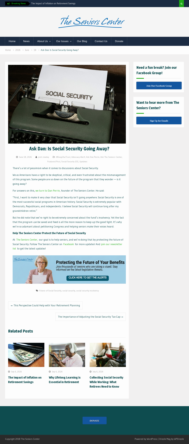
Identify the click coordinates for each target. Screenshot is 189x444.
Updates (83, 161)
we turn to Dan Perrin (47, 190)
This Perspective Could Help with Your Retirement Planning (47, 305)
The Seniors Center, (27, 239)
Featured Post (53, 161)
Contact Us (101, 41)
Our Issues (62, 41)
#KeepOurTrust (63, 157)
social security (68, 290)
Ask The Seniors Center (111, 157)
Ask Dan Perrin (92, 157)
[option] (58, 3)
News (26, 41)
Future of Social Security (50, 290)
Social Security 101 (69, 161)
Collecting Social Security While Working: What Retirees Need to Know (106, 382)
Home (12, 41)
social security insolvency (87, 290)
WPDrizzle (179, 439)
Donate (119, 41)
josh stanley (43, 157)
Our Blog (82, 41)
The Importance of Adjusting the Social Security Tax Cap (89, 316)
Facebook (68, 244)
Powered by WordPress (146, 439)
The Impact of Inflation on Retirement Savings (53, 3)
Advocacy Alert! (78, 157)
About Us (42, 41)
